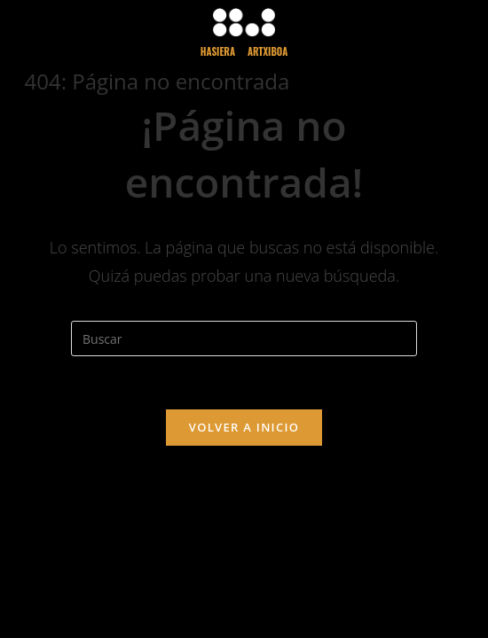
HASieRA (218, 51)
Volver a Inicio (244, 427)
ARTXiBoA (267, 51)
